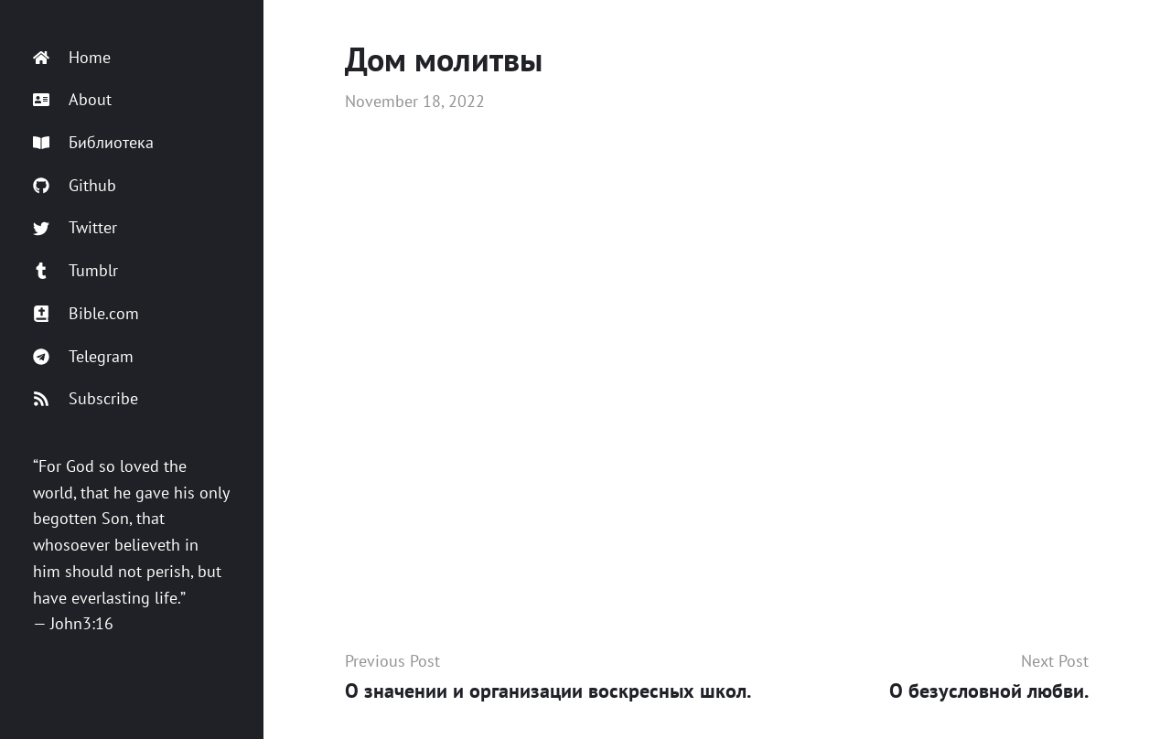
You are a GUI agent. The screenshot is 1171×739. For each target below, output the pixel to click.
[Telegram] (131, 357)
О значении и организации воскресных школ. (548, 690)
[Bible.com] (131, 314)
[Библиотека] (131, 143)
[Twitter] (131, 228)
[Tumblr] (131, 271)
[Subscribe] (131, 399)
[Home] (131, 58)
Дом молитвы (444, 58)
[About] (131, 100)
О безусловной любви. (989, 690)
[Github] (131, 186)
